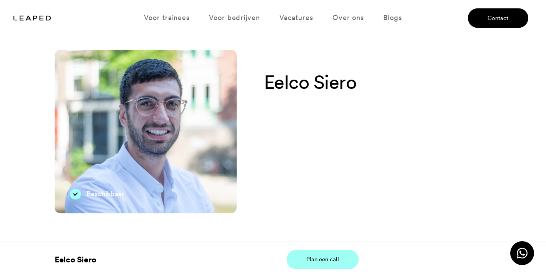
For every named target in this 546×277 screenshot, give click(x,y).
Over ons (348, 17)
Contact (498, 18)
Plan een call (322, 259)
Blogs (392, 17)
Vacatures (296, 17)
